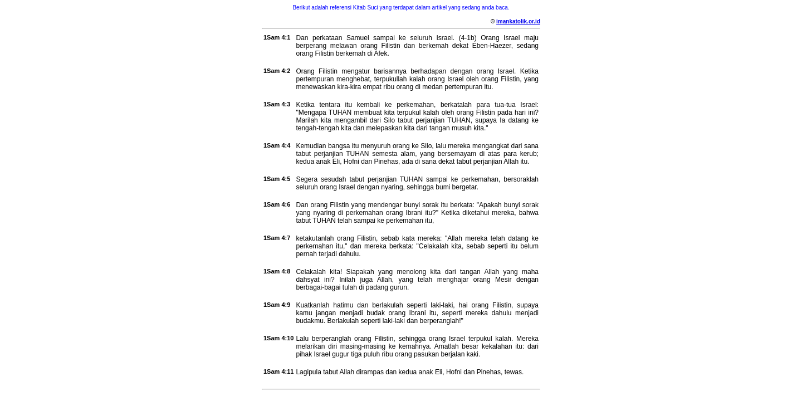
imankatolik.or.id (518, 21)
